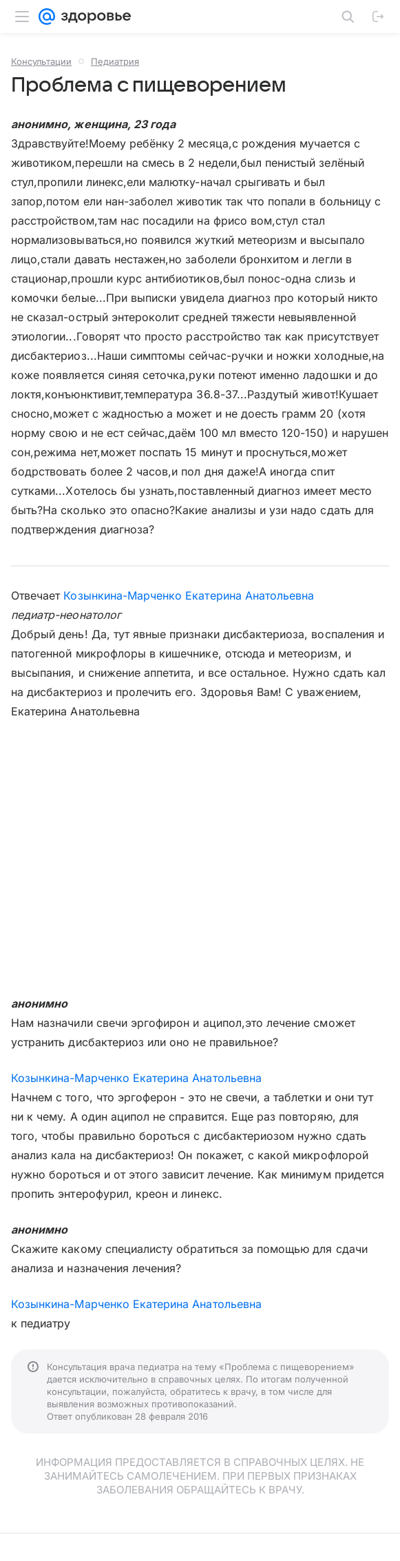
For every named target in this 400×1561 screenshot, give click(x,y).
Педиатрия (115, 61)
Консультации (41, 61)
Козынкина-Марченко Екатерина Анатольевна (188, 595)
